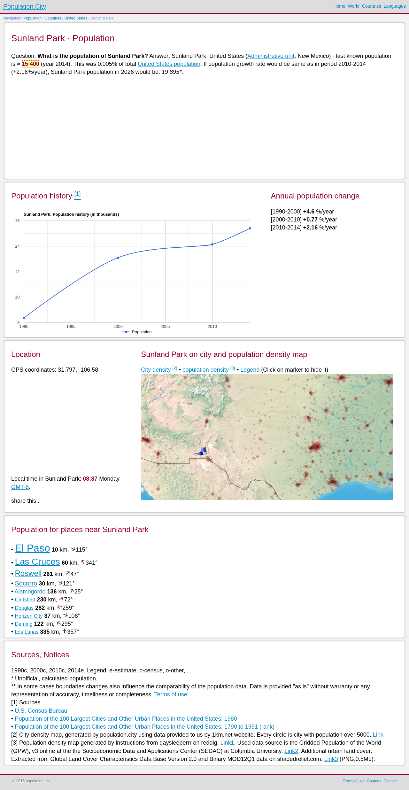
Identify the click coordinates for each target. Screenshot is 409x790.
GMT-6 (20, 487)
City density (156, 370)
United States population (169, 64)
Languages (395, 6)
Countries (371, 6)
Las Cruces (37, 562)
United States (75, 18)
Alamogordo (29, 591)
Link (378, 735)
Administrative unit (270, 56)
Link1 (227, 743)
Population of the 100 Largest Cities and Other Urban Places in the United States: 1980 (126, 719)
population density (205, 370)
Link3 (331, 759)
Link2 (291, 751)
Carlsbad (25, 599)
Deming (23, 624)
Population (32, 18)
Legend (249, 370)
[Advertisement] (203, 126)
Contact (390, 781)
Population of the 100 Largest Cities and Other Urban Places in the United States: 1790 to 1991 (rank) (144, 727)
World (353, 6)
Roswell (28, 573)
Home (339, 6)
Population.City (24, 6)
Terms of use (170, 694)
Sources (374, 781)
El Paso (32, 548)
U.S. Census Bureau (41, 711)
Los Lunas (26, 632)
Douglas (24, 608)
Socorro (26, 583)
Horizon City (28, 616)
